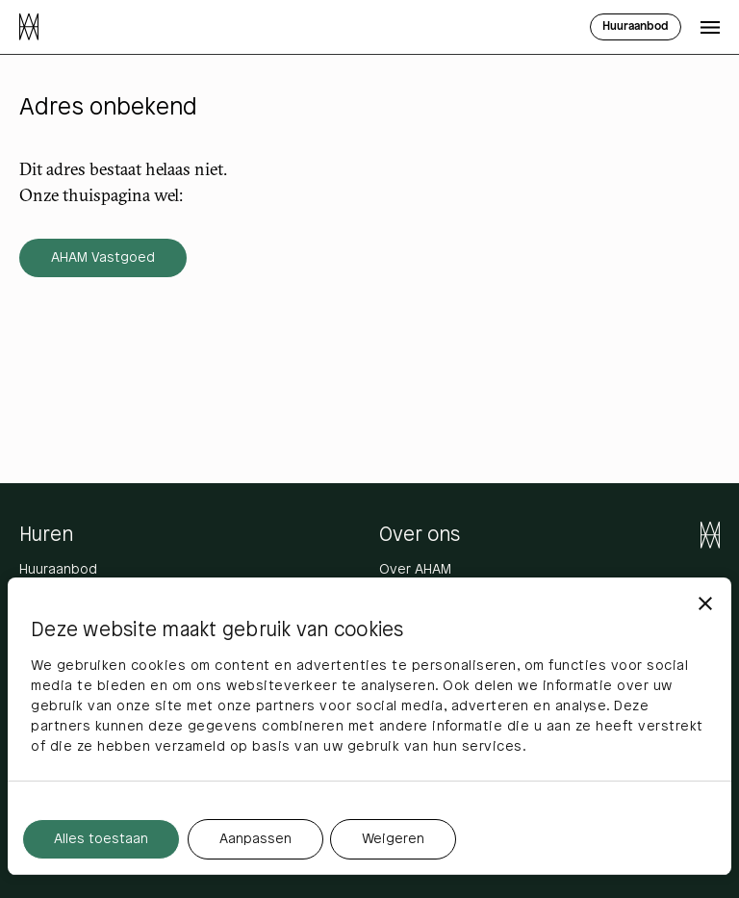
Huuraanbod (58, 570)
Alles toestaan (101, 840)
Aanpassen (255, 840)
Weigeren (393, 840)
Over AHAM (415, 570)
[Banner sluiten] (705, 603)
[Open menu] (710, 27)
